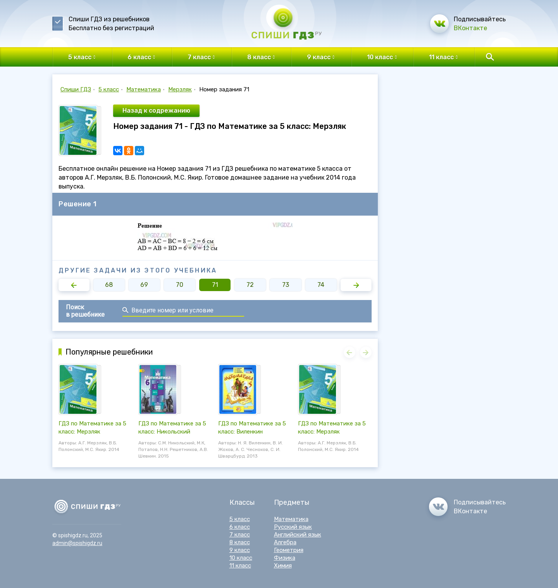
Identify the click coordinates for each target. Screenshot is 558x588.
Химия (283, 565)
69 (144, 284)
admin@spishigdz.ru (77, 543)
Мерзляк (180, 89)
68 (109, 284)
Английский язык (297, 534)
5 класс (108, 89)
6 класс (239, 526)
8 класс (239, 542)
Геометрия (288, 550)
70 (179, 284)
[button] (74, 285)
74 (320, 284)
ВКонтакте (470, 28)
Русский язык (293, 526)
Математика (143, 89)
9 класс (239, 550)
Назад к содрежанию (156, 110)
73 (285, 284)
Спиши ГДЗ (75, 89)
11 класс (240, 565)
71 (215, 284)
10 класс (240, 557)
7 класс (239, 534)
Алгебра (285, 542)
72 (250, 284)
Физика (284, 557)
